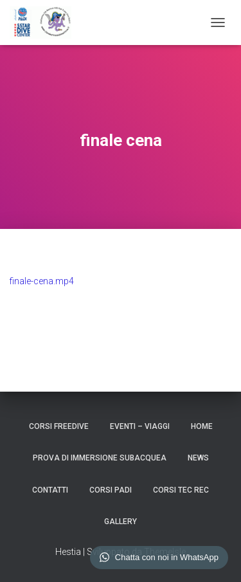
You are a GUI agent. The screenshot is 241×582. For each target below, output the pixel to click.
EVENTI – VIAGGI (140, 426)
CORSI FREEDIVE (59, 426)
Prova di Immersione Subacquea (99, 457)
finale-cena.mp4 (42, 281)
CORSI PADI (110, 490)
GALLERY (120, 521)
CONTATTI (50, 490)
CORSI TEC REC (181, 490)
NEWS (198, 457)
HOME (202, 426)
